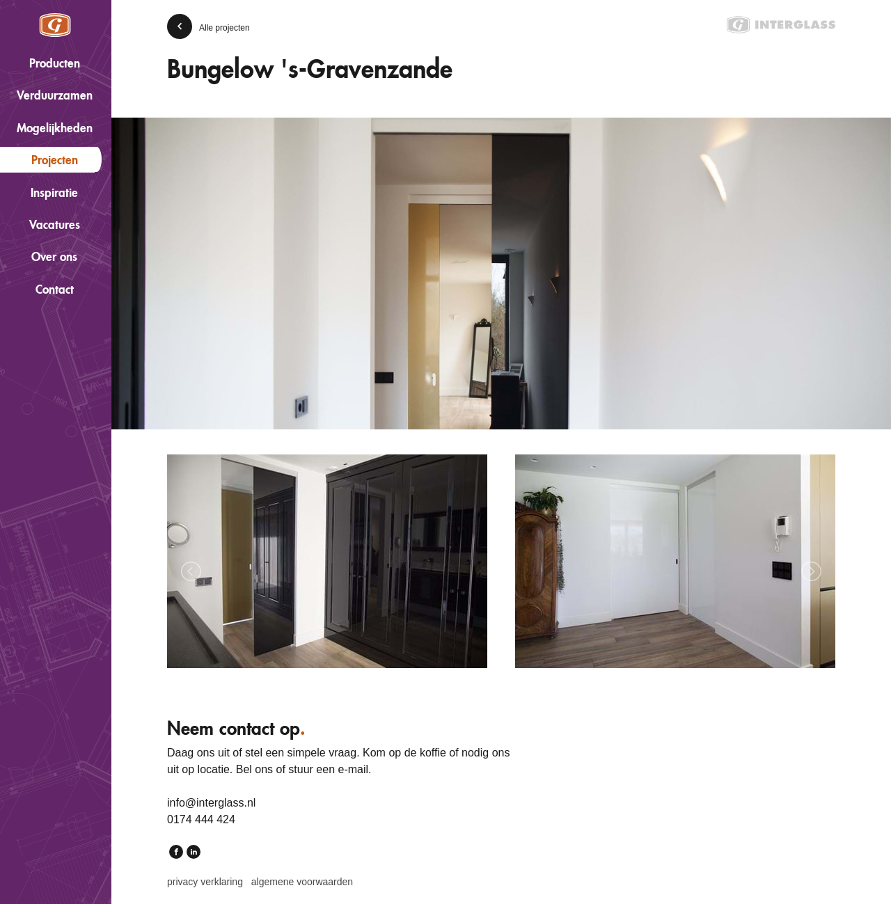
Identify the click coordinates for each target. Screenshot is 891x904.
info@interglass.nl (211, 803)
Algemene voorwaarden (302, 881)
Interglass (55, 25)
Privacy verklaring (205, 881)
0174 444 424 (201, 819)
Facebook (176, 853)
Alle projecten (224, 28)
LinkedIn (193, 853)
